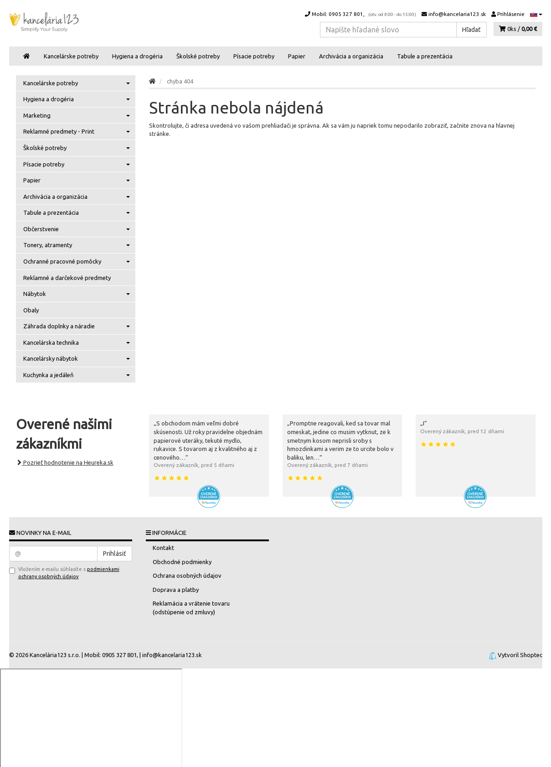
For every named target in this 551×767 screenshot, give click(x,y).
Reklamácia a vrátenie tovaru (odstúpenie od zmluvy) (191, 607)
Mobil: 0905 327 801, (360, 14)
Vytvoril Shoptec (520, 655)
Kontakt (163, 547)
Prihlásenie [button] (508, 14)
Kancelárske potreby (71, 56)
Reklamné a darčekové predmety (67, 278)
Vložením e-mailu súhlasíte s (64, 572)
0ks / (518, 29)
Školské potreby (198, 56)
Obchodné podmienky (182, 562)
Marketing (76, 115)
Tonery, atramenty (76, 245)
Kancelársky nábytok (76, 358)
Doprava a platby (176, 589)
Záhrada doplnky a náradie (76, 326)
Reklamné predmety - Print (76, 131)
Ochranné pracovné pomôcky (76, 261)
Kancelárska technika (76, 342)
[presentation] (54, 595)
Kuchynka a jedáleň (76, 375)
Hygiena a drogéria (137, 56)
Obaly (31, 310)
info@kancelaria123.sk (454, 14)
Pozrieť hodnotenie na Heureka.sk (64, 462)
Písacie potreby (253, 56)
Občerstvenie (76, 229)
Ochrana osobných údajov (187, 575)
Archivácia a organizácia (351, 56)
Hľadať (471, 29)
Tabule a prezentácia (425, 56)
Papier (296, 56)
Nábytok (76, 293)
